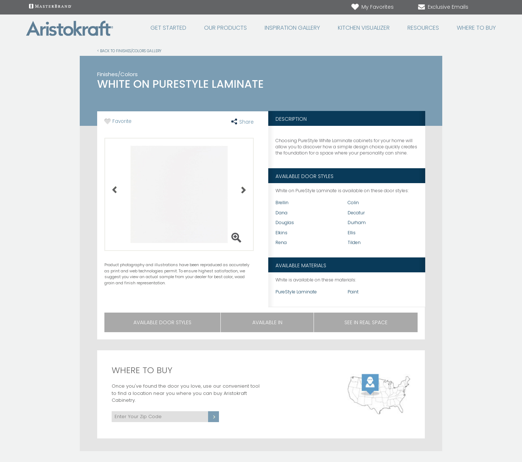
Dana (281, 213)
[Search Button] (491, 7)
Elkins (281, 233)
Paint (353, 292)
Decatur (356, 213)
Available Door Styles (162, 322)
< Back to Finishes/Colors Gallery (129, 51)
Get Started (168, 28)
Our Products (225, 28)
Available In (267, 322)
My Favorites (372, 7)
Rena (281, 242)
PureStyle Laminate (296, 292)
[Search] (484, 7)
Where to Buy (476, 28)
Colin (353, 202)
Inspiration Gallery (292, 28)
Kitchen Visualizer (364, 28)
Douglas (285, 222)
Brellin (282, 202)
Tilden (354, 242)
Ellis (352, 233)
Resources (423, 28)
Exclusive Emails (442, 7)
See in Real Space (366, 322)
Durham (357, 222)
